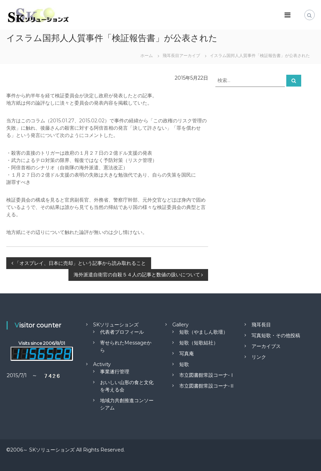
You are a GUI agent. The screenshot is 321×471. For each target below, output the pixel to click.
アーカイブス (266, 346)
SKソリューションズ (116, 325)
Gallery (180, 325)
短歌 (184, 364)
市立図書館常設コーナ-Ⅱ (206, 386)
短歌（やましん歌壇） (203, 332)
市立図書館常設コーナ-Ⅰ (206, 375)
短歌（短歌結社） (198, 343)
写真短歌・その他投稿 (276, 335)
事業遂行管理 (114, 371)
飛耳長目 (261, 325)
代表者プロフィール (122, 332)
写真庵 (186, 353)
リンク (259, 357)
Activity (102, 364)
